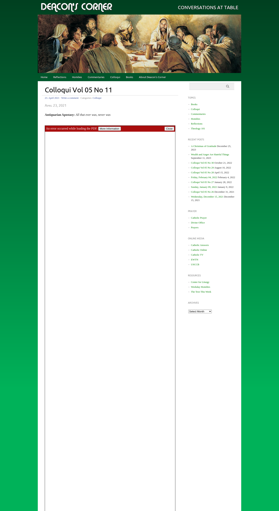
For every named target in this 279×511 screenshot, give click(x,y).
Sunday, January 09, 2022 (204, 187)
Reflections (59, 77)
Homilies (77, 77)
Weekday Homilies (200, 286)
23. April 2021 (52, 97)
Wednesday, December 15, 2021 (207, 196)
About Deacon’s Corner (152, 77)
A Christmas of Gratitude (203, 146)
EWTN (194, 259)
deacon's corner (76, 7)
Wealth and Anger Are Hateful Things (210, 154)
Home (44, 77)
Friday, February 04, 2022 (204, 177)
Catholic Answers (200, 245)
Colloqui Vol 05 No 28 (202, 172)
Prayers (195, 227)
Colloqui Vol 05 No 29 (202, 167)
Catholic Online (199, 249)
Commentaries (96, 77)
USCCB (195, 264)
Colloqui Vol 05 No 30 (202, 162)
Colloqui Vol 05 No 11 (78, 90)
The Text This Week (201, 291)
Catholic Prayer (199, 217)
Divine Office (198, 222)
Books (129, 77)
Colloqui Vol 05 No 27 (202, 182)
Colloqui (115, 77)
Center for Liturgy (200, 282)
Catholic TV (197, 254)
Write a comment (70, 97)
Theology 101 (198, 128)
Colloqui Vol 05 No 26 (202, 191)
